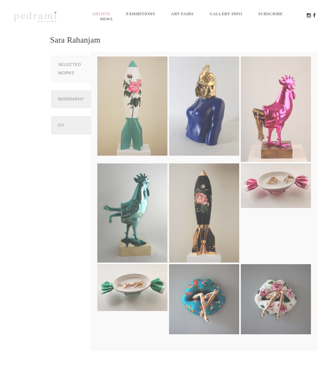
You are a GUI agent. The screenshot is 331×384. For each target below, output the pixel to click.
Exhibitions (140, 13)
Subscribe (270, 13)
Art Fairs (182, 13)
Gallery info (225, 13)
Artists (101, 13)
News (106, 18)
